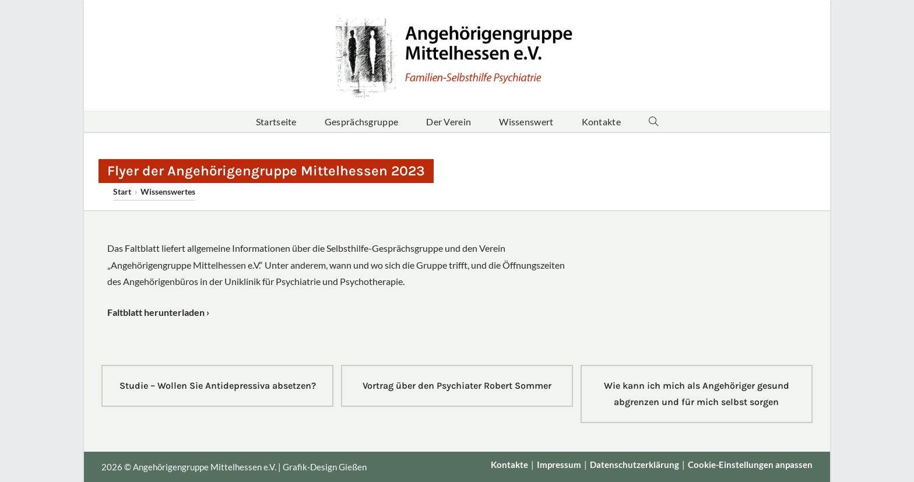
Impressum (559, 464)
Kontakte (509, 464)
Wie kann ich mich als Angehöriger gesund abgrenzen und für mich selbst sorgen (696, 393)
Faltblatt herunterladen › (158, 312)
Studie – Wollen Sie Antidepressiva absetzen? (217, 385)
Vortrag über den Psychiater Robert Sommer (457, 385)
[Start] (122, 191)
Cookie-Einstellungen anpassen (750, 464)
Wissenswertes (167, 191)
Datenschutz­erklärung (634, 464)
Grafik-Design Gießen (325, 467)
